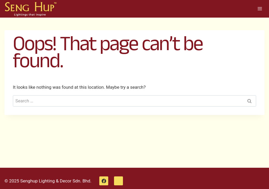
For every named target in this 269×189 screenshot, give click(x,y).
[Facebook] (103, 180)
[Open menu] (260, 9)
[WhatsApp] (118, 180)
